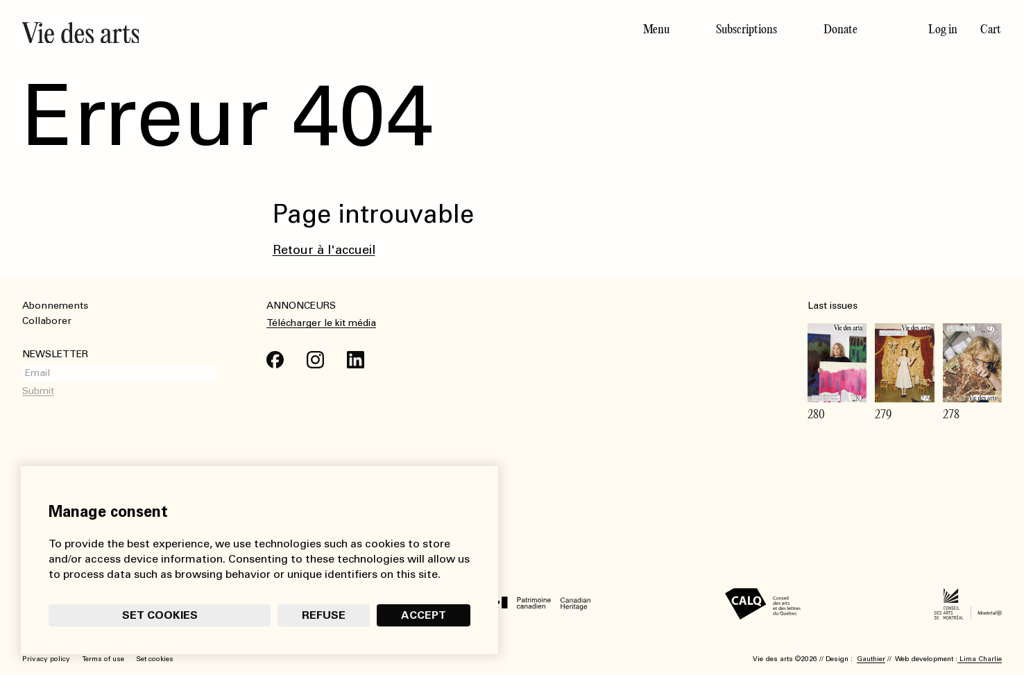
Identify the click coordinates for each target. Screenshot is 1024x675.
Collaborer (46, 321)
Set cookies (160, 615)
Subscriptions (746, 29)
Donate (840, 29)
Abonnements (55, 305)
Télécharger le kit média (321, 323)
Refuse (323, 615)
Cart (990, 29)
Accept (423, 615)
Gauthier (871, 659)
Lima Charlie (979, 659)
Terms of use (103, 659)
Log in (942, 29)
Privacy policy (46, 659)
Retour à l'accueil (324, 249)
